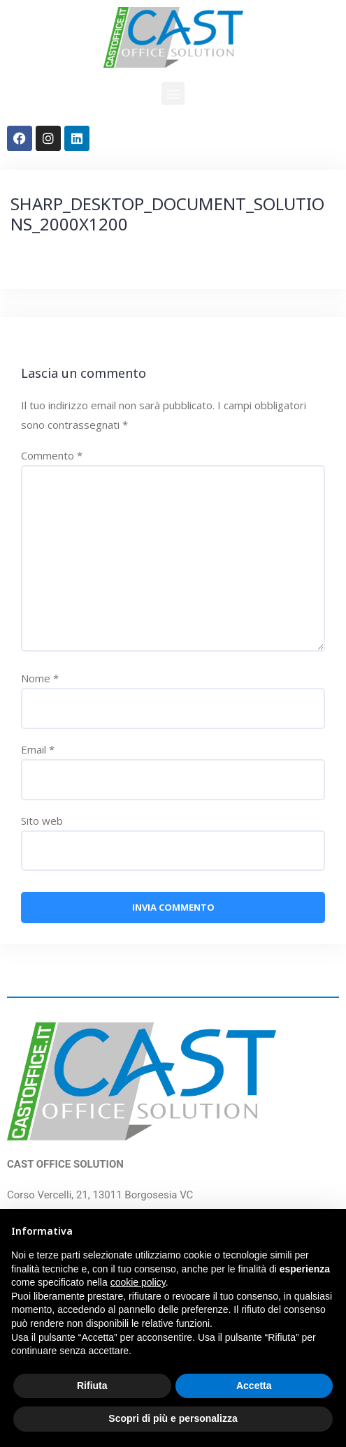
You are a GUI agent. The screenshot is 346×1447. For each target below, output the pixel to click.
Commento (51, 455)
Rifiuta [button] (92, 1385)
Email (38, 749)
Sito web (42, 821)
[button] (173, 93)
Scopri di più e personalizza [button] (172, 1418)
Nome (40, 678)
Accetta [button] (254, 1385)
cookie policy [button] (138, 1282)
